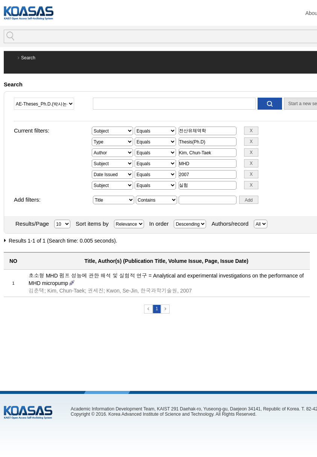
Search (28, 57)
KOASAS (28, 13)
